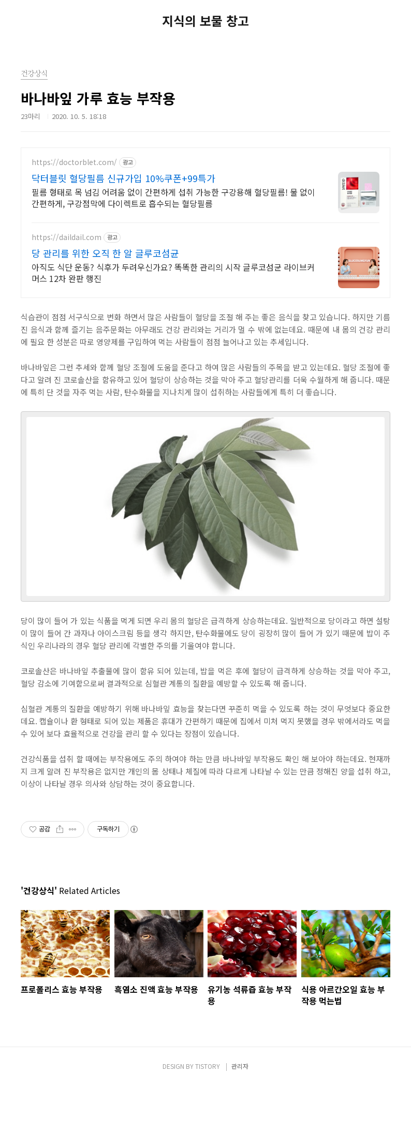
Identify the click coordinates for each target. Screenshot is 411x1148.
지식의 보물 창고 (205, 20)
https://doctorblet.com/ (74, 162)
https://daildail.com (66, 237)
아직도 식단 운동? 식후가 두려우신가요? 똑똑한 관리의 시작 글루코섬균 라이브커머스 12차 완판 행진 (173, 272)
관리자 (239, 1066)
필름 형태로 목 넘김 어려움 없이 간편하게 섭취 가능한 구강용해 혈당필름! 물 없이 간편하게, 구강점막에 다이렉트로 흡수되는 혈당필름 (173, 197)
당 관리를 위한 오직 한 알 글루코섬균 (105, 253)
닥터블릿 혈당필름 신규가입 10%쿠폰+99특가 (123, 178)
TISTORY (207, 1066)
